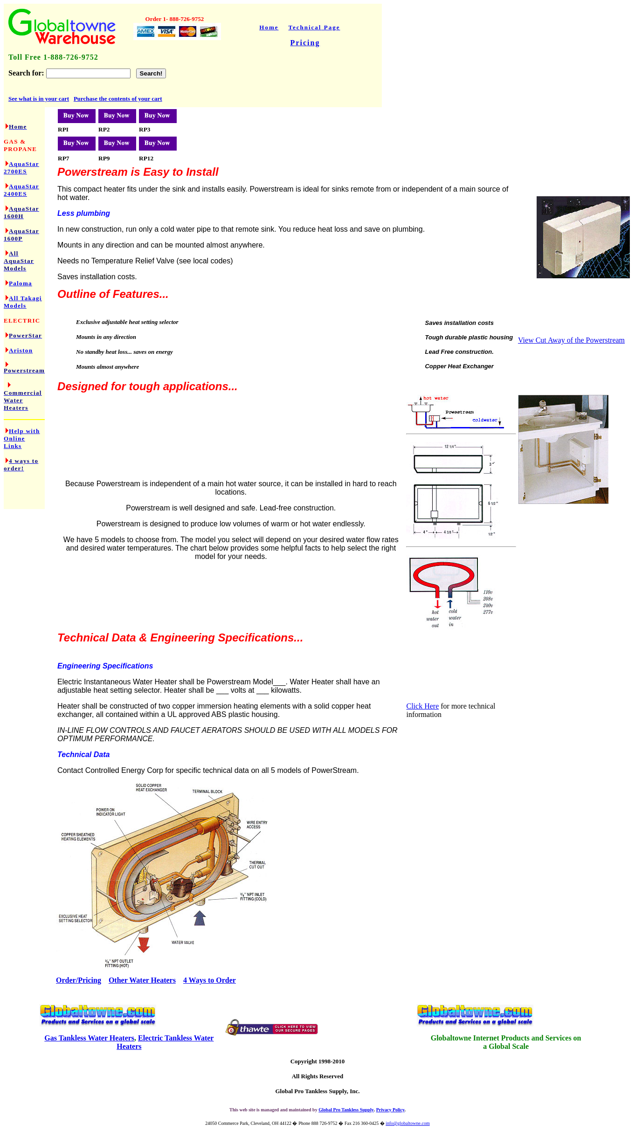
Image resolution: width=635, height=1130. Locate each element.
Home (268, 27)
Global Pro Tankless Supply (345, 1109)
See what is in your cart (38, 98)
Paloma (20, 283)
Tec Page (314, 27)
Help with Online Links (22, 438)
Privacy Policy (390, 1109)
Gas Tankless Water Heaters (89, 1038)
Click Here (422, 706)
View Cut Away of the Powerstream (571, 340)
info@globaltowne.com (407, 1123)
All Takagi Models (23, 302)
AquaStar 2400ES (21, 190)
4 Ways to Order (209, 980)
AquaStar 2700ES (21, 167)
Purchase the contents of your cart (118, 98)
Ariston (21, 350)
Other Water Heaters (142, 980)
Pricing (305, 43)
